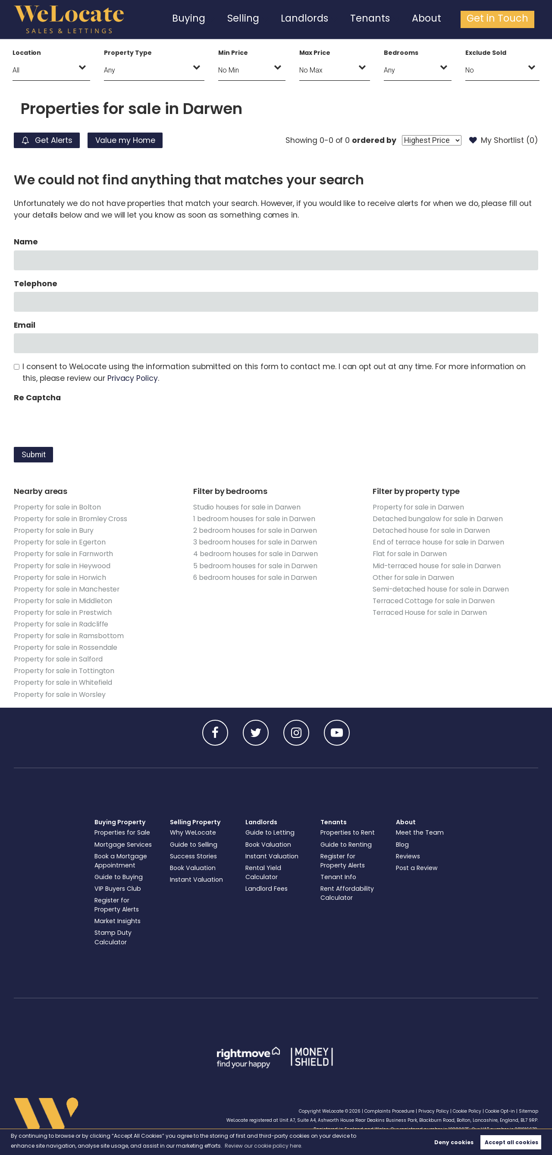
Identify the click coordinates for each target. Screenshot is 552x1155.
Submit (34, 454)
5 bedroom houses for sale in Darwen (255, 566)
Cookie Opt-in (500, 1111)
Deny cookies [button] (454, 1142)
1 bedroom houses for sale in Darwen (254, 519)
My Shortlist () (503, 140)
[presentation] (79, 423)
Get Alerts (47, 140)
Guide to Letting (270, 832)
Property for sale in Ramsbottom (69, 636)
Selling (287, 19)
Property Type (127, 52)
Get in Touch (504, 19)
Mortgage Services (123, 844)
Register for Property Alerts (116, 905)
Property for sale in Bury (54, 530)
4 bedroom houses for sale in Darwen (255, 554)
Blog (402, 844)
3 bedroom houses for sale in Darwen (255, 542)
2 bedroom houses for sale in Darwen (255, 530)
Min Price (233, 52)
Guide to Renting (346, 844)
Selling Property (195, 822)
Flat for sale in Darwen (410, 554)
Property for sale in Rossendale (65, 647)
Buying (240, 19)
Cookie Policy (467, 1111)
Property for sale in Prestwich (63, 612)
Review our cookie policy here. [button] (263, 1145)
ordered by (374, 140)
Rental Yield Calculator (263, 872)
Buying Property (120, 822)
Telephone (35, 283)
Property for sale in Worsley (60, 694)
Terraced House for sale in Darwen (430, 612)
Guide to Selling (193, 844)
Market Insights (117, 921)
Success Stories (193, 856)
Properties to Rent (347, 832)
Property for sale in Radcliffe (61, 624)
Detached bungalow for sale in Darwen (438, 519)
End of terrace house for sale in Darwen (438, 542)
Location (27, 52)
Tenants (395, 19)
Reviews (408, 856)
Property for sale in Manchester (66, 589)
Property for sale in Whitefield (63, 682)
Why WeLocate (193, 832)
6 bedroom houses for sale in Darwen (255, 577)
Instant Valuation (196, 879)
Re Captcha (37, 397)
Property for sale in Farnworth (63, 554)
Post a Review (417, 868)
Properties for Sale (122, 832)
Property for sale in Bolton (57, 507)
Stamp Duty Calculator (113, 937)
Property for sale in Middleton (63, 601)
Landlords (339, 19)
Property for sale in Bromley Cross (70, 519)
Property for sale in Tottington (64, 671)
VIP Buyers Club (117, 888)
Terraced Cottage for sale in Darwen (434, 601)
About (444, 19)
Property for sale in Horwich (60, 577)
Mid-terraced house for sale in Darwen (437, 566)
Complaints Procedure (389, 1111)
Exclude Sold (485, 52)
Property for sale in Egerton (60, 542)
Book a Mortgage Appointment (120, 861)
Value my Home (125, 140)
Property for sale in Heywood (62, 566)
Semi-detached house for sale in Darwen (441, 589)
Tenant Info (338, 877)
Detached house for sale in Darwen (431, 530)
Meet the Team (420, 832)
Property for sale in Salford (58, 659)
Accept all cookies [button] (511, 1142)
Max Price (315, 52)
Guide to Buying (118, 877)
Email (24, 325)
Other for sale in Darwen (413, 577)
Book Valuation (193, 868)
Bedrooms (401, 52)
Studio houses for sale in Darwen (247, 507)
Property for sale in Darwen (418, 507)
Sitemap (528, 1111)
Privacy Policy (132, 378)
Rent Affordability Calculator (347, 893)
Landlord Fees (266, 888)
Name (26, 242)
